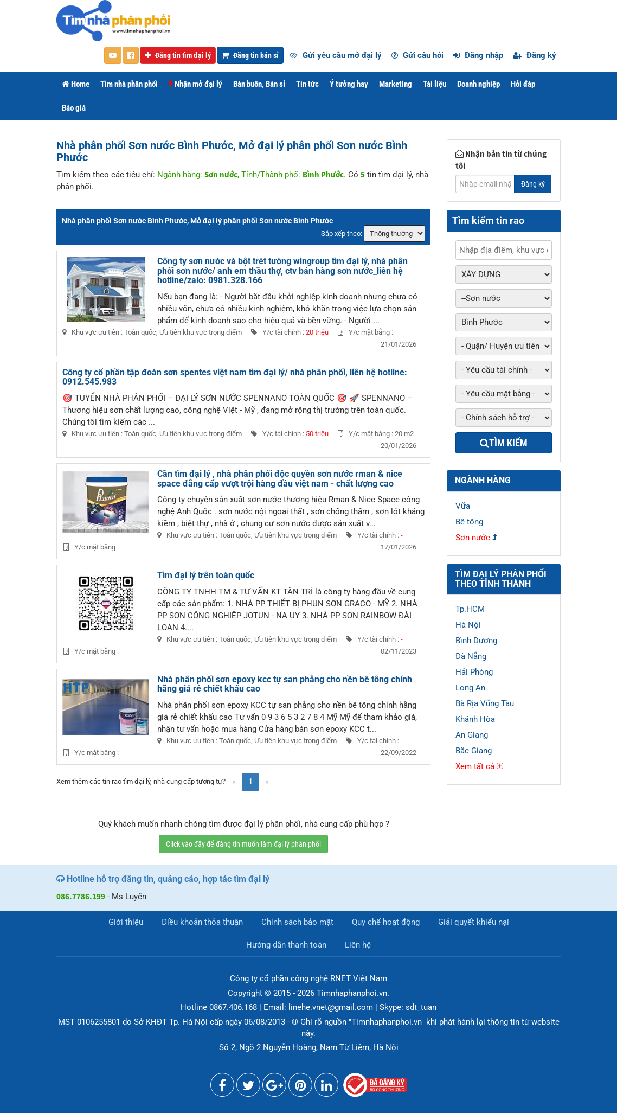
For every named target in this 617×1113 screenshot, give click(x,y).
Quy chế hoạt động (386, 922)
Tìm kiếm (504, 443)
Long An (470, 688)
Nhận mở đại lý (195, 84)
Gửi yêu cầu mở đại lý (335, 55)
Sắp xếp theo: (341, 233)
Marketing (395, 84)
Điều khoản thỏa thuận (202, 922)
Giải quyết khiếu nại (473, 922)
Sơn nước (472, 537)
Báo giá (74, 108)
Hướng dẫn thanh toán (286, 945)
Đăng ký (534, 55)
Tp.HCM (470, 609)
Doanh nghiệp (478, 84)
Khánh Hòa (475, 719)
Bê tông (469, 522)
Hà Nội (468, 625)
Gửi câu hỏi (417, 55)
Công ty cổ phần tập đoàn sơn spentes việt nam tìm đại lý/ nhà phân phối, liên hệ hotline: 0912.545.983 (234, 377)
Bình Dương (476, 640)
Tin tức (307, 84)
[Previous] (234, 782)
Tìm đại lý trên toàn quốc (205, 575)
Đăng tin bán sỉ (250, 55)
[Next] (267, 782)
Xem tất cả (479, 766)
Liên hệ (358, 945)
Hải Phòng (474, 672)
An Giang (471, 735)
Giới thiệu (125, 922)
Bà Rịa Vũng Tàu (484, 703)
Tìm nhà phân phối (129, 84)
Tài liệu (434, 84)
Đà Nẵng (470, 656)
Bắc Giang (473, 751)
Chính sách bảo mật (297, 922)
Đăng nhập (478, 55)
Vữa (462, 506)
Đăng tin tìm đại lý (178, 55)
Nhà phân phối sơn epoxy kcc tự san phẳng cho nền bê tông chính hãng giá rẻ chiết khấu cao (284, 684)
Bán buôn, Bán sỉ (259, 84)
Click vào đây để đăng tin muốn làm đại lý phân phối (243, 844)
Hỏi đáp (523, 84)
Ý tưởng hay (349, 84)
